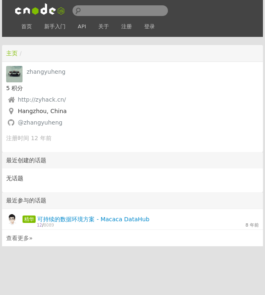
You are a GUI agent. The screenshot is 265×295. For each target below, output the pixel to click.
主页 (12, 53)
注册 (126, 26)
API (82, 26)
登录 (149, 26)
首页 (26, 26)
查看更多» (19, 238)
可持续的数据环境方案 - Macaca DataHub (93, 219)
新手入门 (55, 26)
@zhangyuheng (40, 122)
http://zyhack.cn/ (42, 99)
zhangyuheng (46, 71)
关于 (103, 26)
